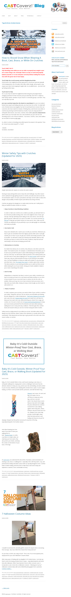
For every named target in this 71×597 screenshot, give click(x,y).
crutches (33, 139)
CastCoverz (16, 137)
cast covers (14, 324)
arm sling (14, 139)
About (15, 16)
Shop (9, 16)
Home (3, 16)
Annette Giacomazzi (7, 139)
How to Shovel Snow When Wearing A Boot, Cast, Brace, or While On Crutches (22, 59)
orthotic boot (39, 141)
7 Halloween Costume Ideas (16, 513)
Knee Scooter (32, 256)
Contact (39, 16)
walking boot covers (12, 475)
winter (11, 328)
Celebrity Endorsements (57, 109)
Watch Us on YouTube (60, 47)
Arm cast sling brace (18, 471)
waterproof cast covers (20, 326)
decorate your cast (27, 576)
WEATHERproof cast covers (58, 121)
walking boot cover (9, 326)
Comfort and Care (24, 137)
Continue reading (7, 568)
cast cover (40, 323)
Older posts (5, 588)
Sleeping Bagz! (8, 435)
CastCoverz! (32, 143)
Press (22, 16)
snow (3, 326)
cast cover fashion (6, 324)
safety (41, 324)
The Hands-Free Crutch (22, 262)
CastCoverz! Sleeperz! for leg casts (36, 296)
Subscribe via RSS (59, 34)
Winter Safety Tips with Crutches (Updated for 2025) (19, 154)
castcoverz (19, 324)
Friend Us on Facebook (60, 40)
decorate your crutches (38, 576)
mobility (37, 139)
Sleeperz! (30, 393)
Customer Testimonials (57, 113)
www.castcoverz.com (13, 143)
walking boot (5, 143)
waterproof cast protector (32, 326)
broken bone (20, 139)
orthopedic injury (31, 141)
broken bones (27, 139)
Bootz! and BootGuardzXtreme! (32, 302)
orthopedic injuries (22, 141)
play (38, 324)
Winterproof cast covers (23, 475)
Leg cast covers (32, 137)
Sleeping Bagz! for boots (21, 298)
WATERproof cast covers (8, 323)
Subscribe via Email (59, 37)
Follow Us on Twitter (60, 44)
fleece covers (27, 473)
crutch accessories (18, 576)
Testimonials (30, 16)
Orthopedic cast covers (11, 141)
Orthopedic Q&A (40, 321)
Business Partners (56, 106)
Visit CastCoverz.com (60, 51)
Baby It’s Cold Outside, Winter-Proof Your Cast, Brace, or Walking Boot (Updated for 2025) (23, 371)
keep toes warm (35, 473)
